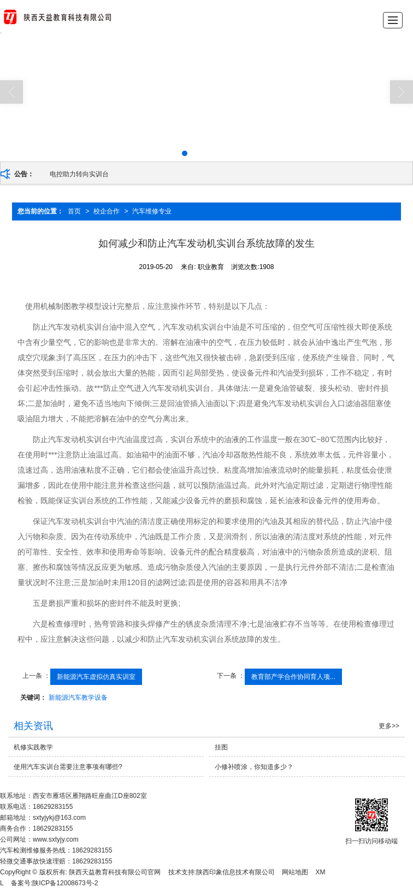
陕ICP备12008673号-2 (65, 883)
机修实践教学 (33, 747)
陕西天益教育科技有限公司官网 (115, 872)
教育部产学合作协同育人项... (293, 677)
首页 (74, 211)
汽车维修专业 (152, 211)
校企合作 (106, 211)
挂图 (221, 747)
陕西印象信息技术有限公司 (235, 872)
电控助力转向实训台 (79, 174)
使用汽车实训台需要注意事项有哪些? (68, 767)
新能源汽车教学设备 (78, 697)
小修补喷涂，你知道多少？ (254, 767)
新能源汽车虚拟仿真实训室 (96, 677)
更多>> (389, 726)
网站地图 (295, 872)
